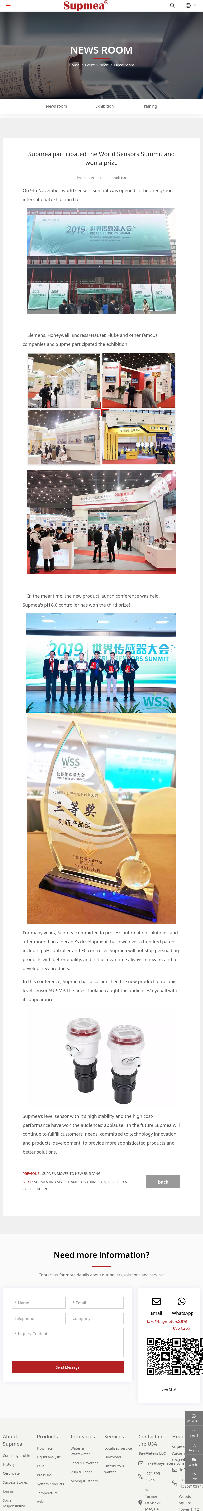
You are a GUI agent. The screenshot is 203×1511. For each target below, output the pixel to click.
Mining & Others (84, 1481)
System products (50, 1484)
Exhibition (104, 106)
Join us (8, 1491)
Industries (83, 1436)
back (163, 1182)
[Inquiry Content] (68, 1342)
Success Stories (15, 1482)
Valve (41, 1501)
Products (47, 1436)
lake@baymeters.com (167, 1321)
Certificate (11, 1473)
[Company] (96, 1318)
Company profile (16, 1455)
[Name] (39, 1303)
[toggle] (8, 5)
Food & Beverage (85, 1463)
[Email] (96, 1303)
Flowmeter (45, 1448)
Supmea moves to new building (71, 1173)
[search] (172, 6)
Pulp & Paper (81, 1472)
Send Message (68, 1367)
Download (112, 1457)
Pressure (44, 1475)
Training (149, 106)
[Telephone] (39, 1318)
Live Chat (168, 1389)
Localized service (118, 1448)
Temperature (47, 1493)
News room (56, 106)
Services (114, 1436)
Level (41, 1466)
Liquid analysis (49, 1457)
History (9, 1464)
